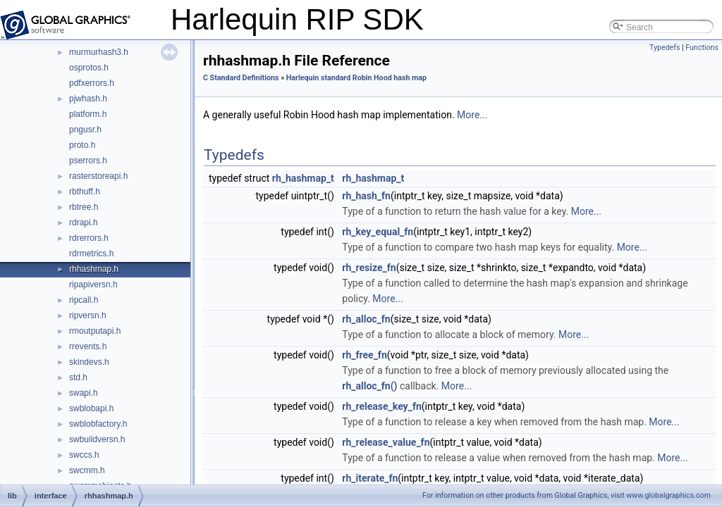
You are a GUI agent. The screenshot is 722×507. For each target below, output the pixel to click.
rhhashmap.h (93, 269)
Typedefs (664, 47)
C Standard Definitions (241, 77)
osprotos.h (89, 68)
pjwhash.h (88, 99)
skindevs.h (89, 362)
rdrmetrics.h (91, 253)
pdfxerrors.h (91, 83)
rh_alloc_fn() (369, 386)
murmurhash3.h (98, 52)
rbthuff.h (84, 191)
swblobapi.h (91, 408)
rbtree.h (83, 207)
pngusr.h (85, 129)
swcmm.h (87, 470)
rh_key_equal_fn (377, 231)
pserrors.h (88, 160)
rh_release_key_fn (381, 406)
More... (472, 114)
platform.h (87, 114)
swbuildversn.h (97, 439)
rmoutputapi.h (95, 331)
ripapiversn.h (93, 284)
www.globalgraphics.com (668, 495)
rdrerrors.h (89, 238)
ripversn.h (87, 315)
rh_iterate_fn (370, 478)
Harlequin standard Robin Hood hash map (356, 77)
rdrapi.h (83, 222)
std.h (78, 377)
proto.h (82, 145)
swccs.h (84, 455)
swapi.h (83, 393)
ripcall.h (83, 300)
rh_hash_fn (366, 195)
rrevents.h (87, 346)
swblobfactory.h (98, 424)
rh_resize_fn (369, 267)
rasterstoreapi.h (98, 176)
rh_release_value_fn (385, 442)
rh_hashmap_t (303, 178)
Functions (701, 47)
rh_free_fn (364, 355)
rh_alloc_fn (366, 319)
